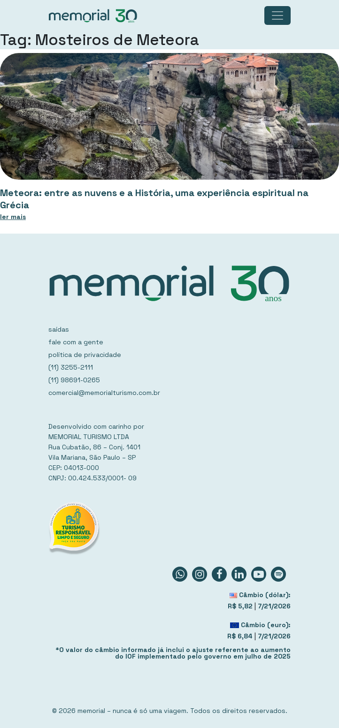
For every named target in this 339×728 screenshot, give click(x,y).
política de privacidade (84, 354)
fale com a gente (75, 342)
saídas (58, 329)
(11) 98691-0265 (74, 380)
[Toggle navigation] (277, 15)
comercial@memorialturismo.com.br (104, 392)
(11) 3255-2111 (70, 367)
